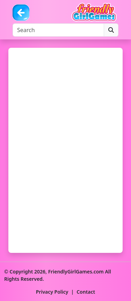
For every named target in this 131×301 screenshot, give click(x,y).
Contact (86, 291)
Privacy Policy (52, 291)
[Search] (58, 30)
